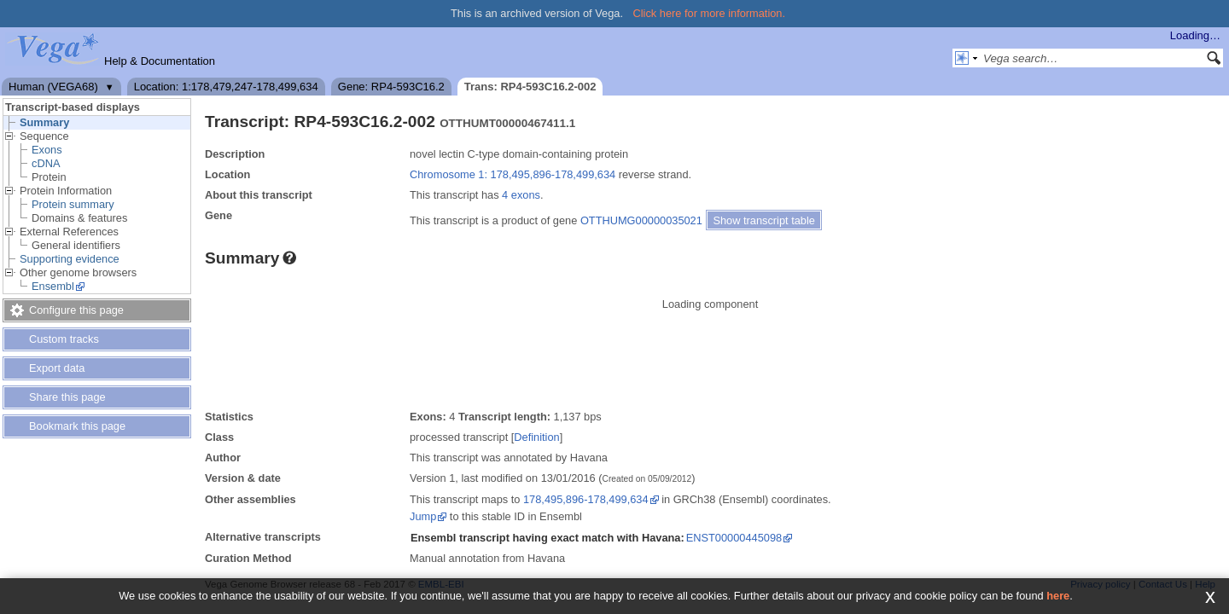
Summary (44, 122)
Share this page (67, 397)
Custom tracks (64, 339)
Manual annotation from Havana (487, 558)
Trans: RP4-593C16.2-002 (530, 86)
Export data (56, 368)
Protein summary (73, 204)
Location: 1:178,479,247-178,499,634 (226, 86)
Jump (423, 516)
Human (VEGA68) (53, 86)
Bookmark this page (77, 426)
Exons (47, 149)
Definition (536, 437)
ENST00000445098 (734, 537)
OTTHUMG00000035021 (641, 220)
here (1057, 595)
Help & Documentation (159, 61)
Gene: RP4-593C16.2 (391, 86)
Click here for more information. (709, 13)
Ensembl (53, 286)
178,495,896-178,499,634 (586, 499)
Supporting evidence (69, 258)
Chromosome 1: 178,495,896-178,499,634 (512, 174)
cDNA (46, 163)
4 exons (521, 194)
